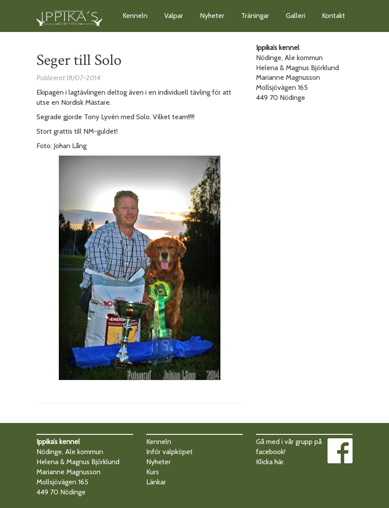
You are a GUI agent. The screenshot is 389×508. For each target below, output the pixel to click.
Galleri (295, 15)
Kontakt (333, 15)
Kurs (152, 472)
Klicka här (270, 462)
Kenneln (135, 15)
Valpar (173, 15)
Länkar (156, 482)
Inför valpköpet (169, 452)
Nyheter (212, 15)
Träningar (255, 15)
